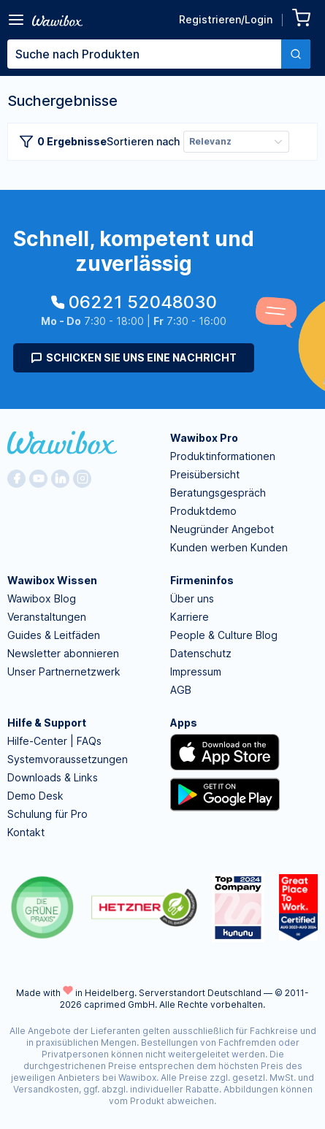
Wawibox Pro (204, 438)
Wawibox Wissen (52, 580)
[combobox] (158, 54)
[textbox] (144, 54)
